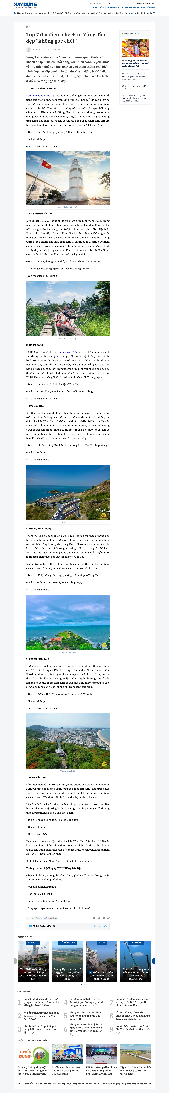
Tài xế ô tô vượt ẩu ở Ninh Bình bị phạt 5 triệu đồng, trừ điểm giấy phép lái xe (132, 1015)
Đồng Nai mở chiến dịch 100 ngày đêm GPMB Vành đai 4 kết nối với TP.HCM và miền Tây (85, 1029)
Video (137, 13)
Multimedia (146, 13)
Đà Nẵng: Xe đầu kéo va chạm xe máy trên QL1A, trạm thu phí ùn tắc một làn (132, 1002)
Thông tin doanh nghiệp (33, 1040)
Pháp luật (59, 13)
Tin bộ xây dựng (148, 8)
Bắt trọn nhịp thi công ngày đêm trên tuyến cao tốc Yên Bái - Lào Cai (41, 1016)
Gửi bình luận (100, 926)
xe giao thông (98, 8)
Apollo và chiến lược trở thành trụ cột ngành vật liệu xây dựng (66, 1070)
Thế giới (123, 13)
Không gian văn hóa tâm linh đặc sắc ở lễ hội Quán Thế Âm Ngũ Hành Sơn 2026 (135, 63)
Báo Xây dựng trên (44, 918)
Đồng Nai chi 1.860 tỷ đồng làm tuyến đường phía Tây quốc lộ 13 (85, 1015)
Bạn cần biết (25, 1084)
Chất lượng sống (73, 13)
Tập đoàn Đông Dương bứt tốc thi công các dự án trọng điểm (135, 1070)
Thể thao (103, 13)
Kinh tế (50, 13)
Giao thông (40, 13)
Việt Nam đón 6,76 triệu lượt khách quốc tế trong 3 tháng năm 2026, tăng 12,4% (134, 98)
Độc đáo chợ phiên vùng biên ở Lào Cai (135, 87)
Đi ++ (130, 13)
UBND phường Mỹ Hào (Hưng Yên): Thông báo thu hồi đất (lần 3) (68, 1083)
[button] (81, 984)
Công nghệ (113, 13)
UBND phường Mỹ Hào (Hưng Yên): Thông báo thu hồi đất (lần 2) (133, 1083)
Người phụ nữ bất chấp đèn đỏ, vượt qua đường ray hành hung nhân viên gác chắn (86, 1002)
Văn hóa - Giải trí (89, 13)
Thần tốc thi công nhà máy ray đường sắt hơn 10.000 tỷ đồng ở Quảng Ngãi (135, 974)
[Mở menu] (154, 13)
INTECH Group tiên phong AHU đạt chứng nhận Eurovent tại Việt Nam (101, 1070)
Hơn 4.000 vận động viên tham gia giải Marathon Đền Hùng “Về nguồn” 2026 (134, 77)
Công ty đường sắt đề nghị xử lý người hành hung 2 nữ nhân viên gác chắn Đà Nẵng (41, 1002)
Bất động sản (113, 8)
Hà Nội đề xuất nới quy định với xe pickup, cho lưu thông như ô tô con (33, 974)
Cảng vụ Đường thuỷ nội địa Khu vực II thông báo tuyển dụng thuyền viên (32, 1070)
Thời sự (20, 13)
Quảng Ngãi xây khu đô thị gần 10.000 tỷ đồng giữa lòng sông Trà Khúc (67, 974)
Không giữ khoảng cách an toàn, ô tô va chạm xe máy (102, 975)
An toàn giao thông (130, 8)
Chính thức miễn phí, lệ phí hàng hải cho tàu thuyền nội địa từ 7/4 (40, 1029)
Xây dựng (29, 13)
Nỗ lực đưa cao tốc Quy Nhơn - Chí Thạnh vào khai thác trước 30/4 (133, 1029)
